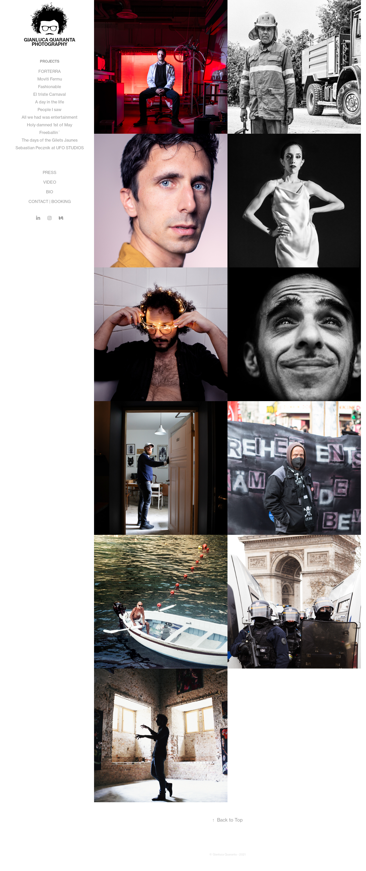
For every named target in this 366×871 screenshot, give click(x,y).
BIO (49, 191)
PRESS (49, 172)
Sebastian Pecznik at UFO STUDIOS (50, 147)
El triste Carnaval (49, 94)
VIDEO (49, 182)
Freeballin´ (49, 132)
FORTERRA (49, 71)
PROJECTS (49, 61)
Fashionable (49, 86)
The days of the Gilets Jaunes (50, 140)
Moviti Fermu (49, 78)
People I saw (50, 109)
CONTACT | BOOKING (49, 201)
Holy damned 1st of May (49, 124)
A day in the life (49, 101)
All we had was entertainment (50, 117)
